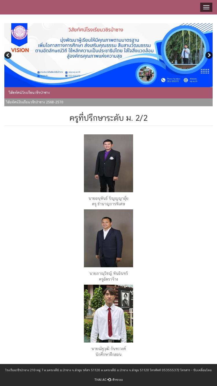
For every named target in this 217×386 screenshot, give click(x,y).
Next (208, 56)
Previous (8, 56)
